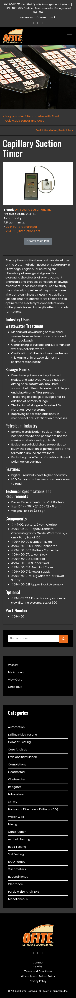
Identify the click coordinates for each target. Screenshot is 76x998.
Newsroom (26, 17)
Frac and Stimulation (22, 757)
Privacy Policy (38, 981)
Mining (12, 824)
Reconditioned (18, 877)
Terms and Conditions (38, 971)
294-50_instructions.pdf (23, 231)
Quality (38, 966)
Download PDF (38, 241)
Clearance (15, 884)
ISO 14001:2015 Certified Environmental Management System (38, 10)
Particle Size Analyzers (23, 892)
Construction (17, 832)
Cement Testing (19, 742)
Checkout (15, 687)
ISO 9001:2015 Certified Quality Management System (37, 4)
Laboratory (16, 794)
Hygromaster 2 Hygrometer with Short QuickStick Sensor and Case (32, 118)
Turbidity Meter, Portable (53, 130)
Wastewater (17, 779)
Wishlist (13, 665)
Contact (38, 962)
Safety (12, 802)
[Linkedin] (42, 23)
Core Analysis (17, 749)
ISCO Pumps (16, 862)
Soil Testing (16, 854)
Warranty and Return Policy (38, 976)
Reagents (14, 787)
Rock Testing (17, 847)
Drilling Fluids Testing (22, 735)
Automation (16, 727)
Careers (41, 17)
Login (53, 17)
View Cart (15, 680)
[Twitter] (38, 23)
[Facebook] (33, 23)
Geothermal (16, 772)
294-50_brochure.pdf (21, 227)
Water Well (16, 817)
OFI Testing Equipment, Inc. (33, 210)
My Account (16, 672)
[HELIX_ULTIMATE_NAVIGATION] (69, 36)
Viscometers (17, 869)
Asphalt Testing (19, 839)
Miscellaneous (18, 899)
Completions (17, 764)
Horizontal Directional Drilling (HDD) (33, 809)
